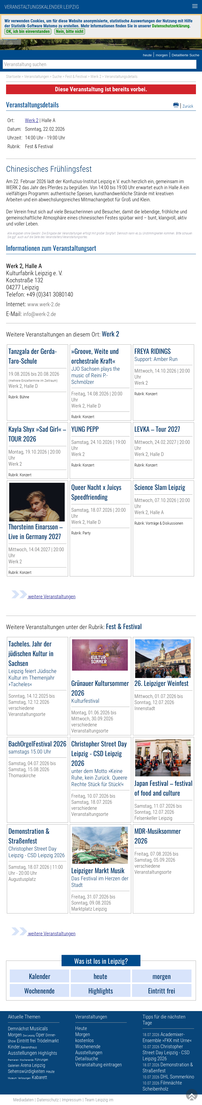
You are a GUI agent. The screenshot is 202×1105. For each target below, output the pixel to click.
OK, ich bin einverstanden (28, 31)
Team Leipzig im (99, 1099)
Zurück (188, 106)
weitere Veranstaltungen (43, 597)
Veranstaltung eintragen (98, 1065)
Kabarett (39, 1077)
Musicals (39, 1028)
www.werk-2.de (43, 304)
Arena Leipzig (33, 1065)
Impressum (72, 1099)
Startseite (13, 76)
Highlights (47, 1053)
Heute (50, 1071)
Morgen (15, 1034)
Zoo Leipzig (29, 1035)
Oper (40, 1034)
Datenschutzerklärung (170, 25)
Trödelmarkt (48, 1040)
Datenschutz (48, 1099)
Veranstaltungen (36, 76)
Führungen (41, 1060)
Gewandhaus (29, 1047)
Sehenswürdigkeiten (26, 1071)
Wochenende (27, 1059)
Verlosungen (24, 1078)
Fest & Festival (76, 76)
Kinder (14, 1046)
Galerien (13, 1065)
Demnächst (18, 1028)
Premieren (13, 1059)
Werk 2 (95, 76)
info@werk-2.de (39, 314)
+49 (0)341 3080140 (49, 294)
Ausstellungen (22, 1053)
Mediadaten (23, 1099)
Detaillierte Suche (185, 55)
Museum (12, 1078)
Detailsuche (86, 1059)
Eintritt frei (26, 1040)
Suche (57, 76)
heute (147, 55)
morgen (162, 55)
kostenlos (84, 1040)
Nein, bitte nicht (69, 31)
